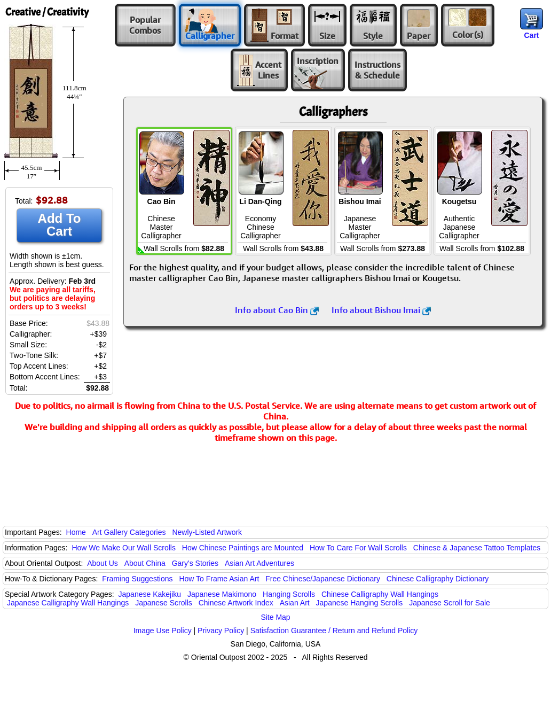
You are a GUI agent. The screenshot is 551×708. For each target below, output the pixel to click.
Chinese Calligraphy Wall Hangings (379, 594)
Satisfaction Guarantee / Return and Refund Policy (334, 630)
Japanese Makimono (221, 594)
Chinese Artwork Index (236, 602)
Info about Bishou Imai (381, 310)
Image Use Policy (162, 630)
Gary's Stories (195, 563)
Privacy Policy (221, 630)
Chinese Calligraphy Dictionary (438, 578)
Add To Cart (59, 224)
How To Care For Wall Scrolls (358, 547)
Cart (531, 35)
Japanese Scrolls (163, 602)
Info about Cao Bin (277, 310)
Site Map (275, 617)
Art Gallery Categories (129, 532)
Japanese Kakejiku (150, 594)
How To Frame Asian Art (219, 578)
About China (145, 563)
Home (76, 532)
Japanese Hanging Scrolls (359, 602)
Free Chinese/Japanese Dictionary (322, 578)
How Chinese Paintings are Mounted (242, 547)
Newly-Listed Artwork (207, 532)
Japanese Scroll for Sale (449, 602)
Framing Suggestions (137, 578)
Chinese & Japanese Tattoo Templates (476, 547)
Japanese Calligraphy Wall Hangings (68, 602)
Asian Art (295, 602)
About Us (102, 563)
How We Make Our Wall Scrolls (123, 547)
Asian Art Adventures (259, 563)
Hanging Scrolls (289, 594)
